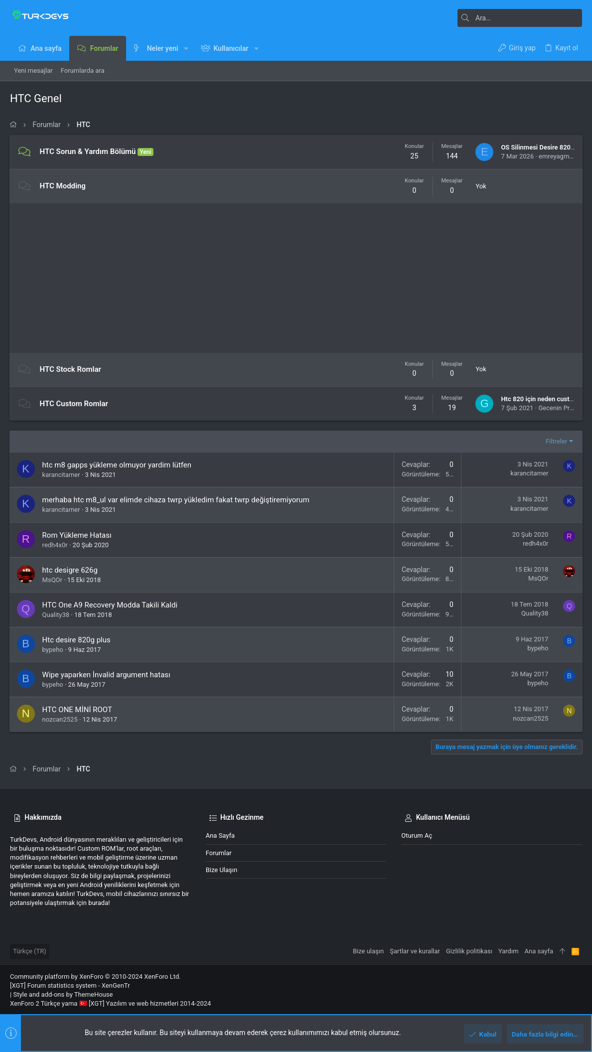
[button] (186, 48)
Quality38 (56, 614)
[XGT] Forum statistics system (70, 985)
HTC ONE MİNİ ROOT (78, 709)
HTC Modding (63, 185)
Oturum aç (416, 835)
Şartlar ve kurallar (415, 951)
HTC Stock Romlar (71, 369)
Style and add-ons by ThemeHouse (63, 994)
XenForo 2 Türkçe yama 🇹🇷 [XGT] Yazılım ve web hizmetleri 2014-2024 (110, 1003)
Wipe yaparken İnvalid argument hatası (107, 674)
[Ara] (519, 18)
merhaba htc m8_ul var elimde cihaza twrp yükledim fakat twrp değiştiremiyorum (176, 499)
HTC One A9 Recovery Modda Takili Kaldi (110, 605)
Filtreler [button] (556, 441)
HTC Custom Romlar (74, 403)
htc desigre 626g (70, 570)
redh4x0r (55, 545)
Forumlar (219, 853)
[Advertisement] (296, 278)
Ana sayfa (220, 835)
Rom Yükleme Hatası (77, 535)
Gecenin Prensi (559, 408)
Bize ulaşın (222, 870)
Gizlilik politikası (469, 951)
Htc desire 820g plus (77, 639)
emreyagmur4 (558, 156)
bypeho (53, 649)
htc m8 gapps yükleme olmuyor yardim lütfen (117, 464)
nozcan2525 (60, 719)
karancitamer (62, 474)
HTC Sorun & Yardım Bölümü (88, 151)
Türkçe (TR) (29, 951)
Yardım (508, 951)
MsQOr (53, 580)
